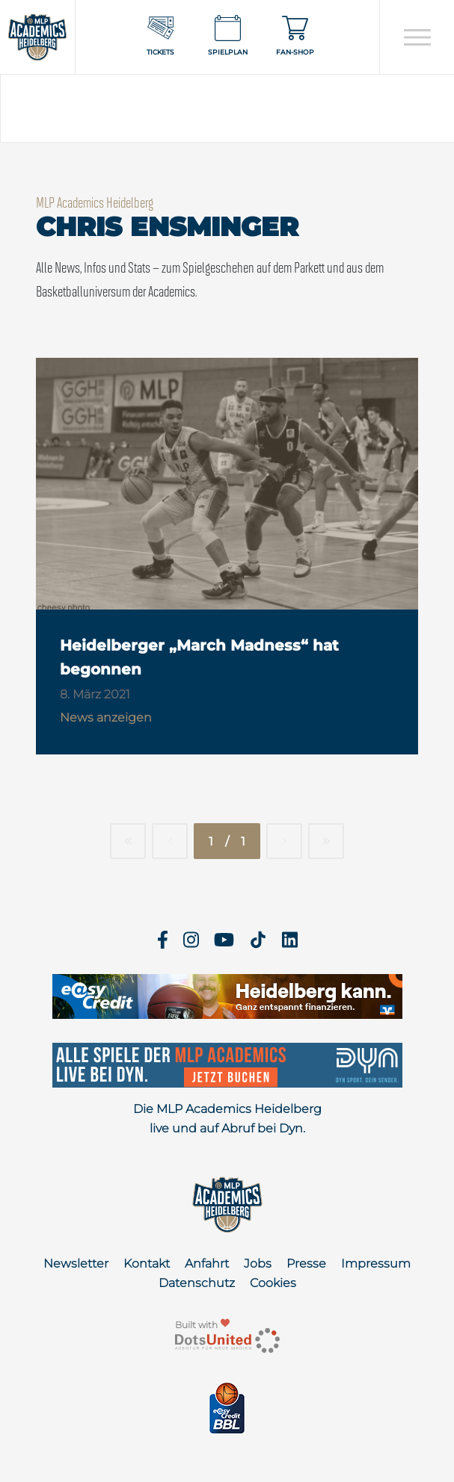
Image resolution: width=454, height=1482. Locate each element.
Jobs (258, 1263)
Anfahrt (207, 1263)
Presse (306, 1263)
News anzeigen (106, 717)
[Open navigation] (417, 37)
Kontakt (146, 1263)
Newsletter (75, 1263)
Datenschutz (197, 1283)
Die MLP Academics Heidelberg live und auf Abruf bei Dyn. (227, 1118)
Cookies (273, 1283)
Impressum (376, 1263)
